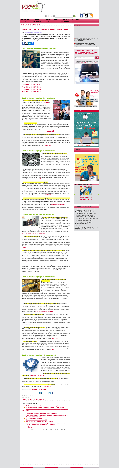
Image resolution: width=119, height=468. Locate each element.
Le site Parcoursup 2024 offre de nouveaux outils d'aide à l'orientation (85, 43)
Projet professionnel (37, 20)
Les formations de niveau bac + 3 (30, 85)
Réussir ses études (25, 20)
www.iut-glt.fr (50, 130)
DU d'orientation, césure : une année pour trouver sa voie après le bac (42, 417)
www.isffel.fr (25, 298)
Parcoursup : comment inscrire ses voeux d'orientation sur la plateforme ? (43, 410)
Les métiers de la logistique (37, 387)
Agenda (77, 149)
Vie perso (56, 20)
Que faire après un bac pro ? (31, 411)
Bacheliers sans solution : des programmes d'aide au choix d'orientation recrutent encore (86, 210)
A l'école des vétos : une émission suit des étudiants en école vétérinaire (85, 46)
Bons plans (75, 20)
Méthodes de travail (34, 423)
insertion (39, 32)
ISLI (53, 347)
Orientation (37, 24)
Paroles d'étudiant (50, 423)
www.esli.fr (54, 336)
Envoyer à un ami (36, 390)
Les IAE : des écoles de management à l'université (37, 418)
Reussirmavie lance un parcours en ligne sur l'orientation (85, 214)
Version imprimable (47, 390)
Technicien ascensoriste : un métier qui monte (84, 196)
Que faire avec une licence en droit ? (33, 414)
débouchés (33, 32)
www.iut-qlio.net (48, 144)
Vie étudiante (42, 423)
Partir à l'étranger (58, 423)
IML (60, 376)
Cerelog (24, 246)
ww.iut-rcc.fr (47, 193)
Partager (57, 390)
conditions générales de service (87, 62)
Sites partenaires (76, 464)
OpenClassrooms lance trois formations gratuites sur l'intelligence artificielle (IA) (85, 206)
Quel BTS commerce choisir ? (31, 412)
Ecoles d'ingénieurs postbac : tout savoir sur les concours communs (41, 404)
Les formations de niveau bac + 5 (30, 88)
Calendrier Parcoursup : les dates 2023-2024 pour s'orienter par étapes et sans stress (46, 405)
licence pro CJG (35, 177)
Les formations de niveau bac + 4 (30, 87)
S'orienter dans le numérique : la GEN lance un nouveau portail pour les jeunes (86, 220)
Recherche (50, 16)
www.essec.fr (48, 384)
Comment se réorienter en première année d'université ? (38, 408)
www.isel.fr (32, 322)
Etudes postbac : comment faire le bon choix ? (36, 415)
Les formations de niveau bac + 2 (30, 84)
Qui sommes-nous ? (26, 464)
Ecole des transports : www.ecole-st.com (31, 231)
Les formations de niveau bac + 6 (30, 90)
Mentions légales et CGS (39, 464)
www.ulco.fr (45, 101)
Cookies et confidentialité (52, 464)
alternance (27, 32)
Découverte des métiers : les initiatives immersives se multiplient (86, 217)
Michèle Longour (26, 394)
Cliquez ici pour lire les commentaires (32, 396)
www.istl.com (25, 260)
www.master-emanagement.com (42, 309)
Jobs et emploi (48, 20)
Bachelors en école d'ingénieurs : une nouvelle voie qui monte (40, 403)
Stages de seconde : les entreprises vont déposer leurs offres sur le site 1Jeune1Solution (86, 39)
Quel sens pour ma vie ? (65, 20)
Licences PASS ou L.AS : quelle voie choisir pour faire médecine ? (41, 407)
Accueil (22, 24)
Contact (91, 464)
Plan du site (64, 464)
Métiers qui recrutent (86, 186)
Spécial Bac (65, 423)
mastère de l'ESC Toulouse (36, 372)
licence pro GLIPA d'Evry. (57, 203)
